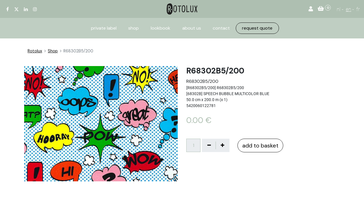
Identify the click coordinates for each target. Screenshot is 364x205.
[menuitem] (104, 28)
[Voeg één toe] (222, 145)
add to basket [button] (260, 145)
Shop (53, 51)
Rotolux (35, 51)
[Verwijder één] (209, 145)
